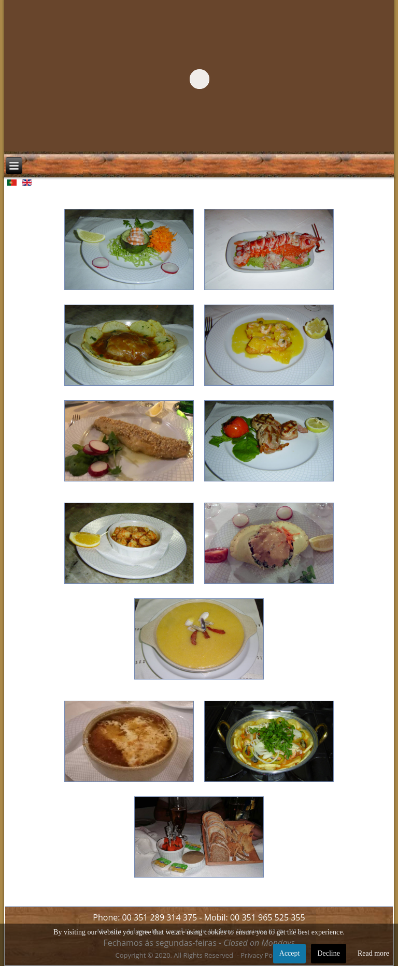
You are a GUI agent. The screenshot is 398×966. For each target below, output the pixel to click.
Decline (328, 953)
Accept (289, 953)
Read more (373, 953)
